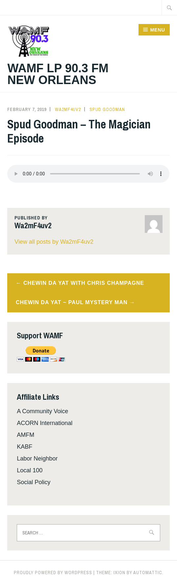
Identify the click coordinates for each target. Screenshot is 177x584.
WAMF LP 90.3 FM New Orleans (57, 74)
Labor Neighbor (37, 458)
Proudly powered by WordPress (53, 572)
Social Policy (33, 482)
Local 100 (29, 470)
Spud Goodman (107, 109)
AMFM (25, 435)
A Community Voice (42, 411)
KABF (24, 446)
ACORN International (44, 423)
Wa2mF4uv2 (68, 109)
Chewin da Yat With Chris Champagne (83, 283)
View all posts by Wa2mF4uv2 (53, 241)
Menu (157, 30)
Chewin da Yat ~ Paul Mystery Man (71, 302)
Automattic (147, 572)
